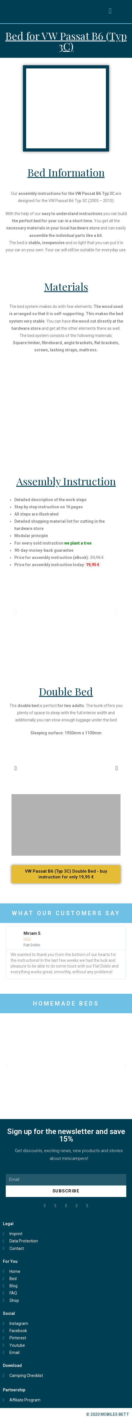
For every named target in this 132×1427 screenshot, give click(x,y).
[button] (110, 11)
